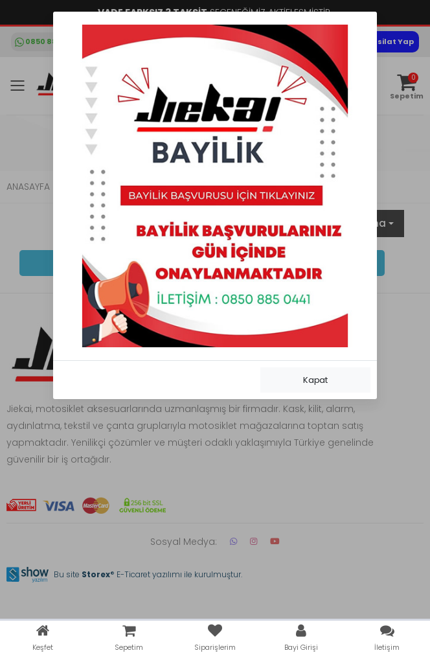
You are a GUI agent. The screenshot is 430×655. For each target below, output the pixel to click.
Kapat (315, 380)
